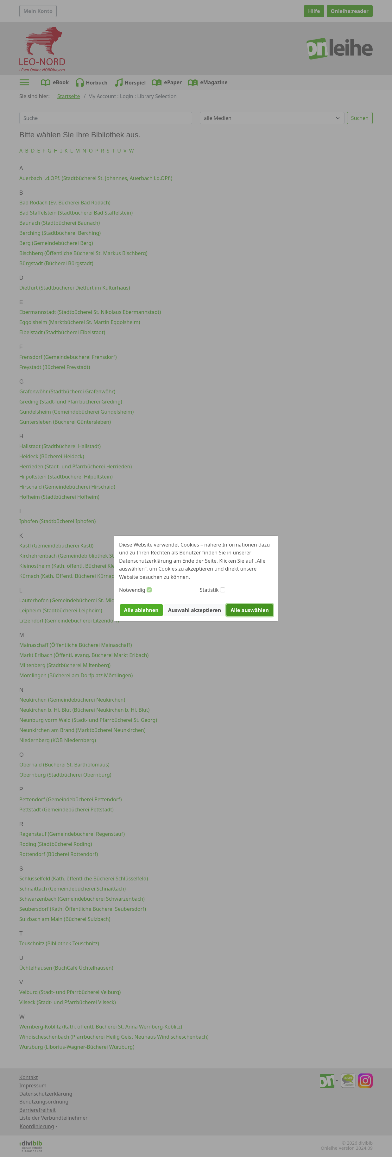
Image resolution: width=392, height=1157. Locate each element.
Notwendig (132, 589)
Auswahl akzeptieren (194, 610)
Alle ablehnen (141, 610)
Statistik (209, 589)
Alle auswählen (250, 610)
